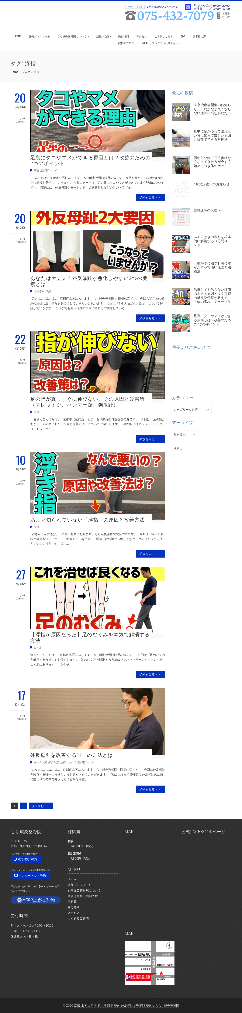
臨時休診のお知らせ (209, 210)
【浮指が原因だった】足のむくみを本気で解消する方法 (90, 637)
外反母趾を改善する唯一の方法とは (71, 755)
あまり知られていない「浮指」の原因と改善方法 (87, 519)
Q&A (183, 36)
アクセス (141, 36)
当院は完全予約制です (82, 896)
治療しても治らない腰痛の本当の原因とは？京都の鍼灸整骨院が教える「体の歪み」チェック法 (212, 295)
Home (71, 879)
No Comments (21, 120)
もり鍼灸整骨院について (73, 36)
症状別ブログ (48, 170)
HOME (18, 36)
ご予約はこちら (163, 36)
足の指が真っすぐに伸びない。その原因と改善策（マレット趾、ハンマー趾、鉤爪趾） (87, 401)
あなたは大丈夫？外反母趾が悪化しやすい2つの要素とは (89, 281)
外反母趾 (39, 291)
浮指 (36, 170)
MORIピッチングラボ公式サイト (160, 43)
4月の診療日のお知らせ (212, 184)
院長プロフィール (39, 36)
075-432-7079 (25, 859)
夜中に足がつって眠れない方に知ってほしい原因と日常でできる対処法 (212, 135)
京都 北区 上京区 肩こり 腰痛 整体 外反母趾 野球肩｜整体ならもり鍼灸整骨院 (126, 1005)
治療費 (72, 901)
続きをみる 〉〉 (150, 197)
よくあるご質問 (78, 918)
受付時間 (123, 36)
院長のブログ (126, 43)
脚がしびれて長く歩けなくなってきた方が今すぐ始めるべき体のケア (212, 161)
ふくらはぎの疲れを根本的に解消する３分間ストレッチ (212, 240)
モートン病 (40, 762)
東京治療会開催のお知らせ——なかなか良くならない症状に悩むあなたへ (212, 108)
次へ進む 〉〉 (41, 806)
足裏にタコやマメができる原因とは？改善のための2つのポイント (90, 160)
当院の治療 (104, 36)
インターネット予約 (30, 876)
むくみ (38, 647)
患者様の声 (199, 36)
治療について (68, 762)
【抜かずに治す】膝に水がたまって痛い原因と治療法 (212, 267)
